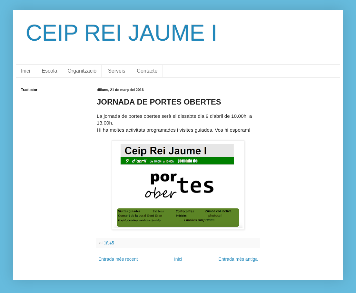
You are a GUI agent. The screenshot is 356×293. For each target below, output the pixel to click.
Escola (49, 71)
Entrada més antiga (238, 259)
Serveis (116, 71)
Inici (25, 71)
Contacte (147, 71)
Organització (81, 71)
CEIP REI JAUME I (121, 32)
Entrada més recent (118, 259)
